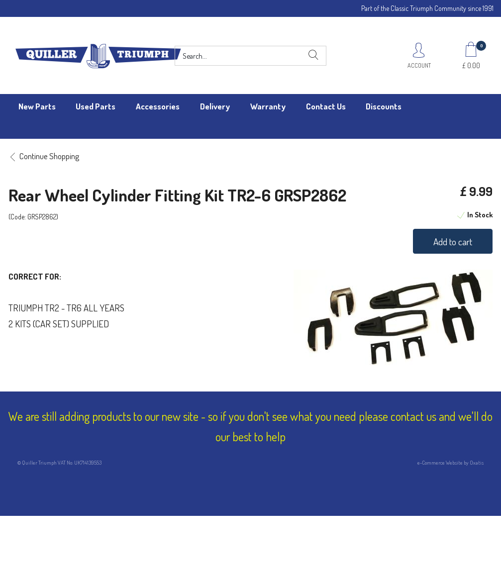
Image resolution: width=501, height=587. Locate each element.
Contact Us (326, 106)
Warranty (268, 106)
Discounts (383, 106)
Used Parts (95, 106)
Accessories (158, 106)
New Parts (37, 106)
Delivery (215, 106)
